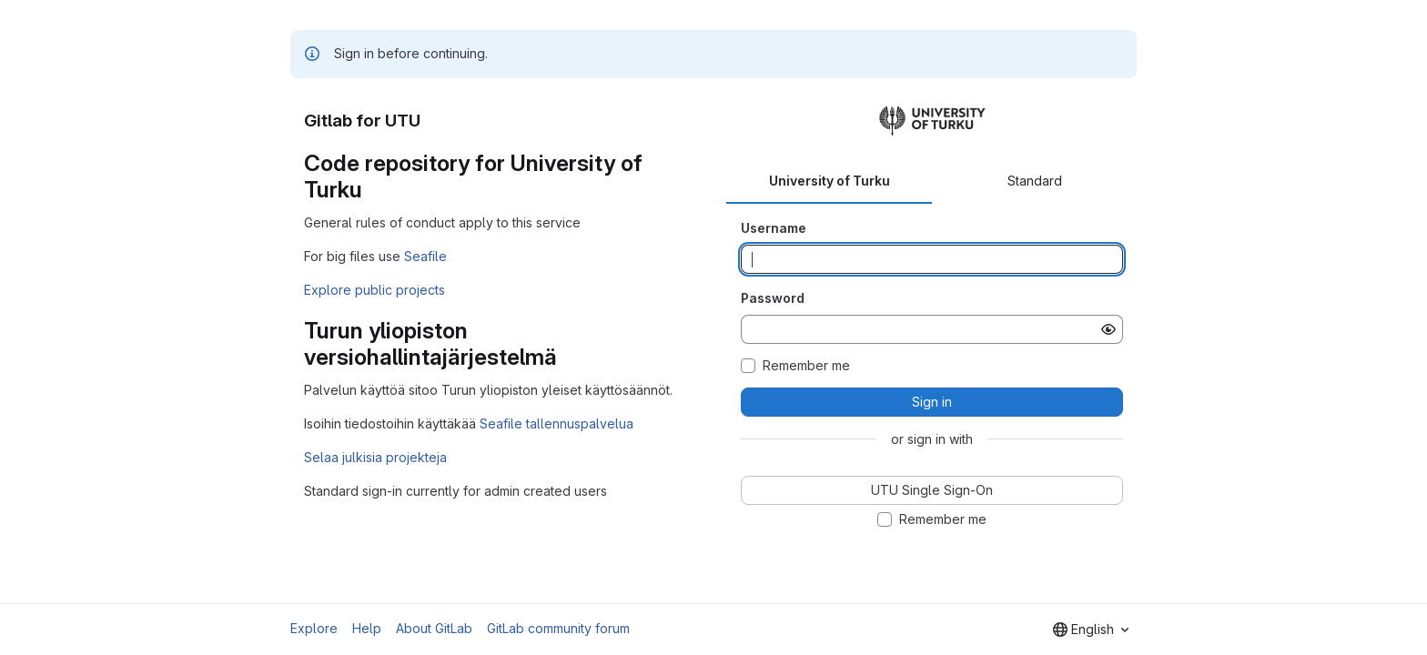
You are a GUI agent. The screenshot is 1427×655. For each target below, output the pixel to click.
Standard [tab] (1034, 180)
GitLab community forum (558, 628)
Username (773, 228)
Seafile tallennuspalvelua (556, 423)
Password (773, 298)
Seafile (425, 256)
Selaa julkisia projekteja (375, 457)
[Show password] (1108, 329)
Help (366, 628)
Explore (314, 628)
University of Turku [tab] (829, 180)
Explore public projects (374, 289)
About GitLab (434, 628)
